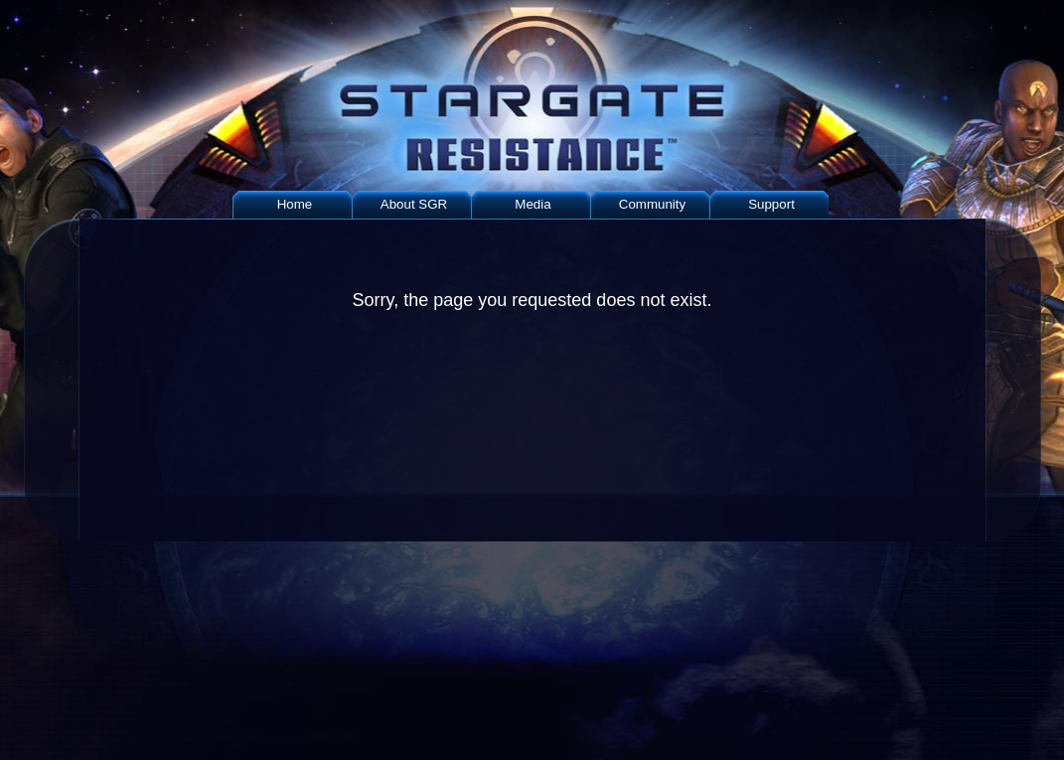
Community (652, 204)
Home (295, 204)
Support (771, 204)
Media (532, 204)
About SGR (413, 204)
